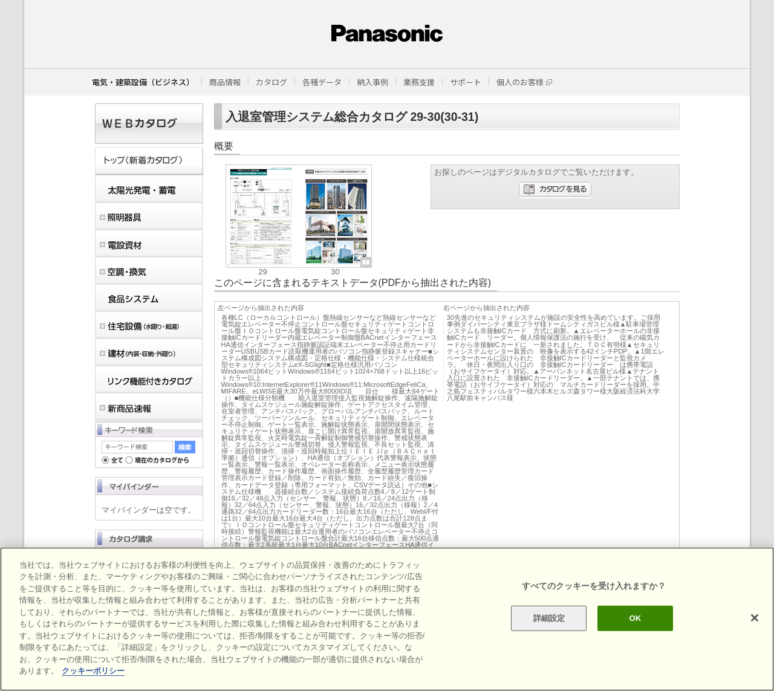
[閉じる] (754, 618)
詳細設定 (549, 618)
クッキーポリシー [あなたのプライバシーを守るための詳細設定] (93, 670)
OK (635, 618)
